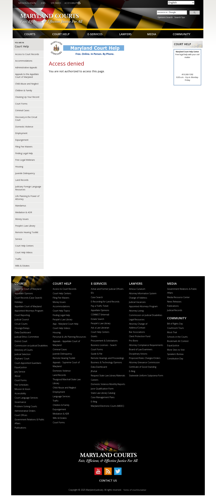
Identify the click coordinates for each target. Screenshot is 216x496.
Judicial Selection (23, 355)
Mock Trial (172, 333)
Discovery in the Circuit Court (26, 119)
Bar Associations (137, 332)
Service (18, 239)
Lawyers (125, 34)
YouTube (98, 472)
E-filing (94, 402)
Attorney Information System (142, 294)
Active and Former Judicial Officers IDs (107, 291)
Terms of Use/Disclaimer (135, 490)
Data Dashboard (23, 333)
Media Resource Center (178, 298)
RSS (108, 472)
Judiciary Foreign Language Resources (28, 189)
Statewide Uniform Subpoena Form (146, 376)
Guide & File (96, 354)
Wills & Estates (22, 266)
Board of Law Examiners (140, 350)
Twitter (118, 472)
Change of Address (138, 298)
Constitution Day (175, 359)
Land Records (21, 180)
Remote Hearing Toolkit (26, 233)
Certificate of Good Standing (142, 367)
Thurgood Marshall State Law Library (67, 382)
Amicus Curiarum (137, 289)
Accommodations (23, 61)
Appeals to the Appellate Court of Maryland (27, 76)
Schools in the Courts (177, 337)
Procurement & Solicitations (104, 341)
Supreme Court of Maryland (28, 289)
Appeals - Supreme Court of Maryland (66, 365)
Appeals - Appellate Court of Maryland (66, 344)
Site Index (56, 3)
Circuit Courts (21, 324)
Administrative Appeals (26, 68)
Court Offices (21, 415)
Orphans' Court (22, 359)
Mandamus (20, 206)
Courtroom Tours (175, 328)
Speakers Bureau (175, 354)
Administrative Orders (25, 411)
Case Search (97, 298)
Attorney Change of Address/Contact (138, 326)
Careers (94, 380)
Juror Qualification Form (102, 389)
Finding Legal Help (24, 153)
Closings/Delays (22, 328)
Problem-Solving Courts (26, 407)
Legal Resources (136, 320)
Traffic (18, 259)
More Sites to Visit (176, 350)
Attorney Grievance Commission (144, 363)
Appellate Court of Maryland (28, 307)
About (17, 376)
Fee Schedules (21, 385)
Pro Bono (133, 341)
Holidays (19, 302)
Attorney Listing (136, 311)
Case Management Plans (103, 398)
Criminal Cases (22, 111)
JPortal (94, 372)
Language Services (61, 397)
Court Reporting (22, 315)
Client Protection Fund (139, 337)
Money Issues (22, 219)
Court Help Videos (23, 253)
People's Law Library (62, 320)
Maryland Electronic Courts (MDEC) (107, 406)
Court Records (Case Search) (28, 298)
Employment (21, 133)
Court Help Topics (61, 311)
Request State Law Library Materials (108, 376)
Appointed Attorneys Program (29, 311)
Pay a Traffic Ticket (99, 306)
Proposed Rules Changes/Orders (144, 358)
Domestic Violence (24, 127)
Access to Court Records (27, 54)
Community (181, 34)
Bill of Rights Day (175, 324)
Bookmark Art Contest (178, 341)
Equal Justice (21, 368)
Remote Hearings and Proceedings (107, 358)
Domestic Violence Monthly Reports (108, 384)
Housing (19, 167)
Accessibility (71, 3)
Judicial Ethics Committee (27, 337)
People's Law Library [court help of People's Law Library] (25, 226)
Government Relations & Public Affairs (29, 422)
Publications (20, 428)
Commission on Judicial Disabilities (31, 346)
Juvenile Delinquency (25, 174)
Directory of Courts (24, 350)
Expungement (21, 140)
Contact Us (108, 481)
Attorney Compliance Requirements (146, 345)
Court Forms (21, 104)
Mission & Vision (27, 3)
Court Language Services (26, 398)
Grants (94, 337)
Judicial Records (174, 311)
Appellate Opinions (24, 294)
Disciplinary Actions (138, 354)
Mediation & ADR (23, 213)
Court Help (61, 34)
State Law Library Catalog (103, 393)
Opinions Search (165, 17)
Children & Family (23, 91)
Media (151, 34)
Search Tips (179, 17)
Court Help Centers (24, 246)
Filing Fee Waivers (23, 147)
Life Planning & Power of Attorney (27, 198)
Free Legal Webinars (25, 160)
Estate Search (97, 319)
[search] (171, 12)
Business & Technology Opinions (106, 363)
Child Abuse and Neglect (27, 84)
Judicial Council (22, 320)
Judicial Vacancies (137, 302)
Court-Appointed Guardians (28, 363)
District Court (21, 342)
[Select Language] (181, 3)
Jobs (43, 3)
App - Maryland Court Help (65, 324)
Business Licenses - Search (104, 345)
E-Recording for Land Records (105, 302)
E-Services (95, 34)
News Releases (174, 302)
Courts (30, 34)
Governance (20, 402)
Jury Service (20, 372)
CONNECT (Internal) (100, 315)
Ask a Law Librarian (100, 328)
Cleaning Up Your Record (27, 97)
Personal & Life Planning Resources (69, 337)
